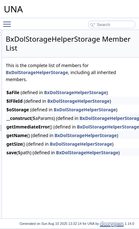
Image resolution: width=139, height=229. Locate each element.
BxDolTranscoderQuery (42, 212)
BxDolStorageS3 (37, 149)
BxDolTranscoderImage (43, 191)
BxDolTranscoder (37, 170)
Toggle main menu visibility (8, 21)
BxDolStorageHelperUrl (42, 121)
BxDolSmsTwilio (36, 72)
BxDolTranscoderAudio (42, 177)
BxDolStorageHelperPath (44, 114)
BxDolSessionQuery (40, 37)
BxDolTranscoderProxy (42, 205)
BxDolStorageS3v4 (39, 156)
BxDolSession (35, 30)
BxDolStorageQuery (40, 142)
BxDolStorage (34, 93)
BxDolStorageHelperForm (44, 107)
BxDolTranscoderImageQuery (48, 198)
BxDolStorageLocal (39, 135)
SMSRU (29, 65)
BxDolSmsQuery (37, 51)
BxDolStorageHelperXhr (43, 100)
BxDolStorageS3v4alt (41, 163)
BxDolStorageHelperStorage (47, 128)
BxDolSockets (35, 79)
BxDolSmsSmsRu (38, 58)
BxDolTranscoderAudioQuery (47, 184)
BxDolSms (31, 44)
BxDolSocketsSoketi (40, 86)
